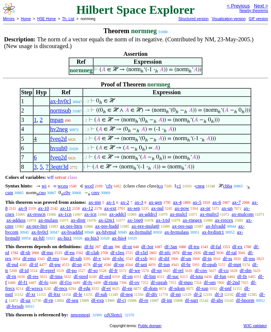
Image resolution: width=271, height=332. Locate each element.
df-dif (164, 258)
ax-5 (197, 202)
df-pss (249, 258)
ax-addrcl (148, 214)
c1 (179, 186)
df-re (143, 300)
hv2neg (59, 129)
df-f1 (23, 282)
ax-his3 (92, 238)
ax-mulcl (178, 214)
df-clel (141, 252)
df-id (24, 270)
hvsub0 (58, 148)
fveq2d (58, 139)
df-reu (53, 258)
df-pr (98, 264)
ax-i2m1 (106, 220)
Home (26, 19)
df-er (106, 288)
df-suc (173, 276)
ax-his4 (119, 238)
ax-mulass (48, 220)
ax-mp (95, 202)
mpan (57, 120)
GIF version (258, 19)
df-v (97, 258)
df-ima (56, 276)
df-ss (227, 258)
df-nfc (165, 252)
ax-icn (90, 214)
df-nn (175, 294)
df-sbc (118, 258)
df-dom (151, 288)
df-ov (134, 282)
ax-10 (43, 208)
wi (44, 186)
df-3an (170, 246)
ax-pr (205, 208)
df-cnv (201, 270)
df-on (127, 276)
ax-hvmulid (140, 232)
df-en (127, 288)
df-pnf (226, 288)
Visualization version (229, 19)
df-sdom (177, 288)
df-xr (30, 294)
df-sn (77, 264)
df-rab (76, 258)
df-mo (47, 252)
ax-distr (78, 220)
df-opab (209, 264)
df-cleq (117, 252)
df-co (223, 270)
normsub (60, 110)
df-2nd (233, 282)
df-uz (26, 300)
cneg (200, 186)
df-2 (198, 294)
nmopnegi (80, 314)
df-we (134, 270)
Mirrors (9, 19)
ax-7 (236, 202)
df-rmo (29, 258)
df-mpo (186, 282)
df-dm (246, 270)
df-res (32, 276)
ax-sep (133, 208)
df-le (77, 294)
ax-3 (139, 202)
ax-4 (177, 202)
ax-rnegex (192, 220)
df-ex (237, 246)
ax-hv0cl (60, 101)
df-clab (93, 252)
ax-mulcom (242, 214)
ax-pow (182, 208)
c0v (66, 192)
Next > (261, 6)
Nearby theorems (253, 11)
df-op (119, 264)
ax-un (227, 208)
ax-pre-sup (182, 226)
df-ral (231, 252)
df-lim (150, 276)
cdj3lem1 (113, 314)
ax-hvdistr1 (213, 232)
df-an (108, 246)
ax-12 (87, 208)
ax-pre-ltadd (107, 226)
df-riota (111, 282)
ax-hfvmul (106, 232)
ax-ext (110, 208)
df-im (166, 300)
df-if (33, 264)
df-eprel (47, 270)
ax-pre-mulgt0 (145, 226)
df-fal (215, 246)
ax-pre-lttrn (71, 226)
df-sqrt (191, 300)
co (160, 186)
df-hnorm (245, 300)
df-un (186, 258)
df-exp (97, 300)
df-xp (156, 270)
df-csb (141, 258)
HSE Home (46, 19)
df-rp (48, 300)
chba (227, 186)
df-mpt (234, 264)
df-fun (220, 276)
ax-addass (15, 220)
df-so (93, 270)
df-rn (11, 276)
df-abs (217, 300)
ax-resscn (36, 214)
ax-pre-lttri (36, 226)
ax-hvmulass (176, 232)
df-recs (60, 288)
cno (42, 192)
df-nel (209, 252)
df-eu (69, 252)
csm (9, 192)
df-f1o (66, 282)
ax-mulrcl (209, 214)
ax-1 (111, 202)
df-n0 (241, 294)
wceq (63, 186)
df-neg (126, 294)
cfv (109, 186)
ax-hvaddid (72, 232)
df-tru (193, 246)
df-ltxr (54, 294)
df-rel (178, 270)
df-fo (43, 282)
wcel (89, 186)
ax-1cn (64, 214)
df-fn (242, 276)
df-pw (55, 264)
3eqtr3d (59, 167)
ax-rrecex (224, 220)
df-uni (141, 264)
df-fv (87, 282)
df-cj (121, 300)
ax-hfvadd (216, 226)
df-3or (147, 246)
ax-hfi (38, 238)
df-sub (101, 294)
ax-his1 (64, 238)
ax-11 (65, 208)
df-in (206, 258)
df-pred (80, 276)
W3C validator (255, 326)
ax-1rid (163, 220)
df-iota (196, 276)
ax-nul (157, 208)
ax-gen (155, 202)
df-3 (219, 294)
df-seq (72, 300)
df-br (186, 264)
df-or (127, 246)
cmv (95, 192)
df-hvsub (14, 306)
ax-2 (124, 202)
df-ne (187, 252)
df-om (210, 282)
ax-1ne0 (135, 220)
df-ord (105, 276)
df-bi (89, 246)
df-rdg (84, 288)
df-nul (12, 264)
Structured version (193, 19)
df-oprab (159, 282)
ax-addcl (117, 214)
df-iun (164, 264)
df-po (71, 270)
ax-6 (216, 202)
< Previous (238, 6)
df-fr (113, 270)
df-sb (26, 252)
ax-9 (23, 208)
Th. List (68, 19)
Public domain (149, 326)
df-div (152, 294)
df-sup (202, 288)
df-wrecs (34, 288)
